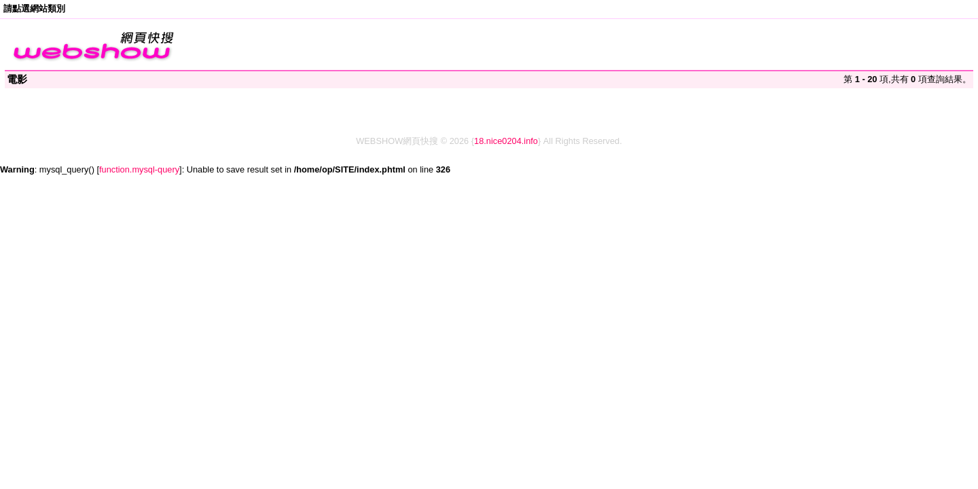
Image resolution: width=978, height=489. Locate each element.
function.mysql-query (139, 169)
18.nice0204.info (506, 141)
